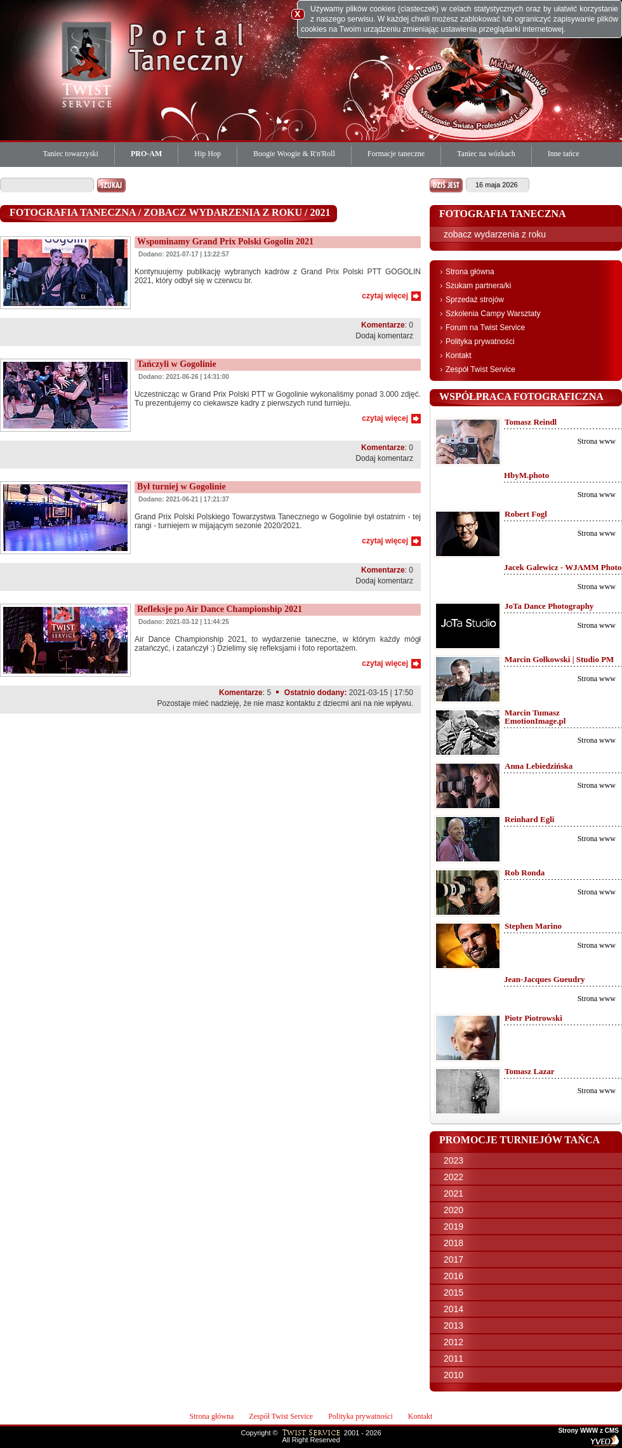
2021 (453, 1193)
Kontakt (459, 355)
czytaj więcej (385, 295)
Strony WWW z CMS (588, 1431)
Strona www (597, 441)
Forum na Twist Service (485, 327)
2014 (453, 1309)
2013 (453, 1325)
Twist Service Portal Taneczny (89, 63)
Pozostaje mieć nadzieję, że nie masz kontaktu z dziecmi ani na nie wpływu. (285, 703)
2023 (453, 1160)
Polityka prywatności (480, 341)
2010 (453, 1375)
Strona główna (470, 271)
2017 (453, 1259)
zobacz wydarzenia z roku (495, 234)
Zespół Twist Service (480, 369)
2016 (453, 1276)
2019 (453, 1226)
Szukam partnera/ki (478, 285)
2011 (453, 1358)
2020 (453, 1210)
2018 (453, 1243)
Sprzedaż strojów (475, 299)
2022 (453, 1177)
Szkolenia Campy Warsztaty (493, 313)
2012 (453, 1342)
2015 (453, 1292)
